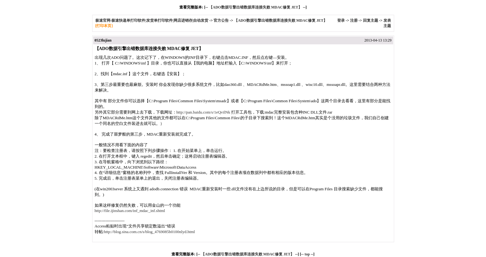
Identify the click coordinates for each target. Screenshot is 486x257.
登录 (341, 20)
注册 (354, 20)
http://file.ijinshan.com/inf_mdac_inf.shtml (130, 210)
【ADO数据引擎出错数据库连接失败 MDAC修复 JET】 (255, 7)
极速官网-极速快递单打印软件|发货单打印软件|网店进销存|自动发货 (152, 20)
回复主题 (370, 20)
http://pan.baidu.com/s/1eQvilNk (203, 112)
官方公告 (221, 20)
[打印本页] (104, 26)
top (307, 254)
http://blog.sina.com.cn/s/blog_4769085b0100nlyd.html (149, 231)
